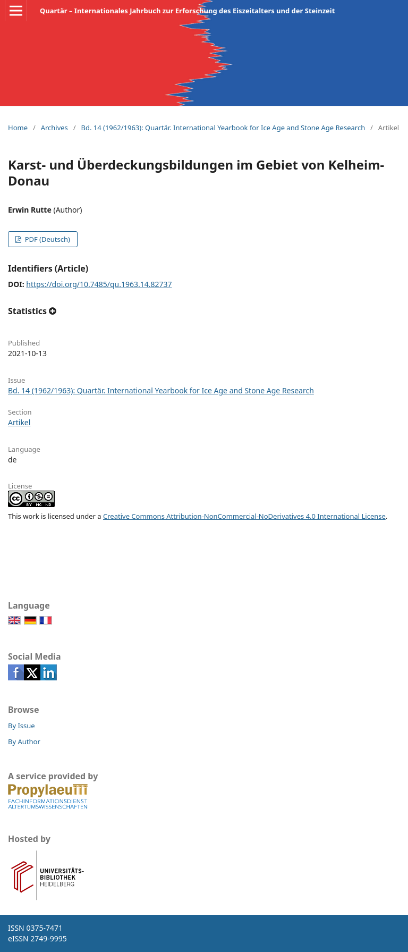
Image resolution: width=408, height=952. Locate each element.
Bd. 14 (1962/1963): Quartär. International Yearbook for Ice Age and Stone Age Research (223, 127)
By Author (24, 741)
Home (18, 127)
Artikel (19, 422)
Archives (54, 127)
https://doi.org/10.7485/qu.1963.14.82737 (99, 284)
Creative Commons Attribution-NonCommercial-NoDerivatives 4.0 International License (244, 516)
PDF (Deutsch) (46, 239)
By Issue (21, 725)
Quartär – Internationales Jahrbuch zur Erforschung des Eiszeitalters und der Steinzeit (187, 10)
